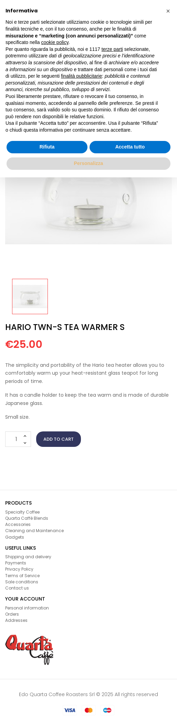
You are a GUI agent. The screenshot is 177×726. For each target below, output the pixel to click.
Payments (15, 563)
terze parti (112, 49)
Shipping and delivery (28, 557)
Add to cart (58, 439)
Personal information (27, 608)
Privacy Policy (19, 569)
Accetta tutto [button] (130, 147)
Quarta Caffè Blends (26, 518)
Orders (12, 614)
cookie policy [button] (55, 42)
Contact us (17, 588)
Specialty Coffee (22, 512)
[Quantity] (18, 439)
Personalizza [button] (88, 163)
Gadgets (14, 537)
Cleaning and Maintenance (34, 531)
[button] (168, 11)
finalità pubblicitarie (81, 76)
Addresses (16, 620)
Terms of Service (22, 576)
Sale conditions (21, 582)
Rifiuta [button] (47, 147)
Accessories (18, 524)
